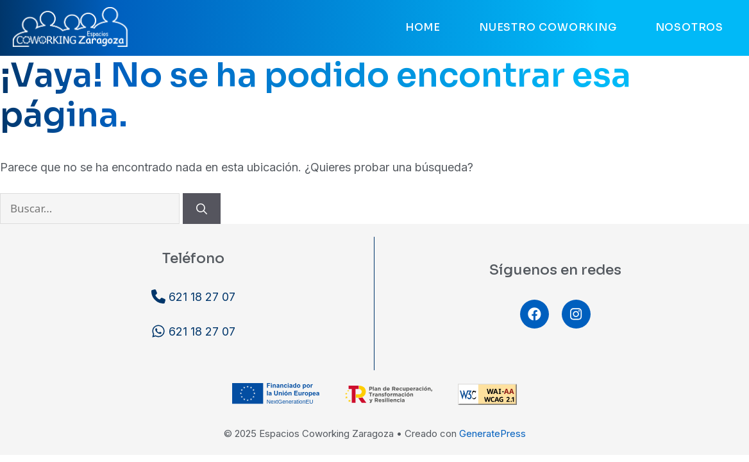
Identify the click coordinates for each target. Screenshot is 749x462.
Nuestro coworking (548, 27)
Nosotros (689, 27)
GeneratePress (492, 433)
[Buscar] (202, 208)
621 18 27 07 (193, 296)
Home (423, 27)
